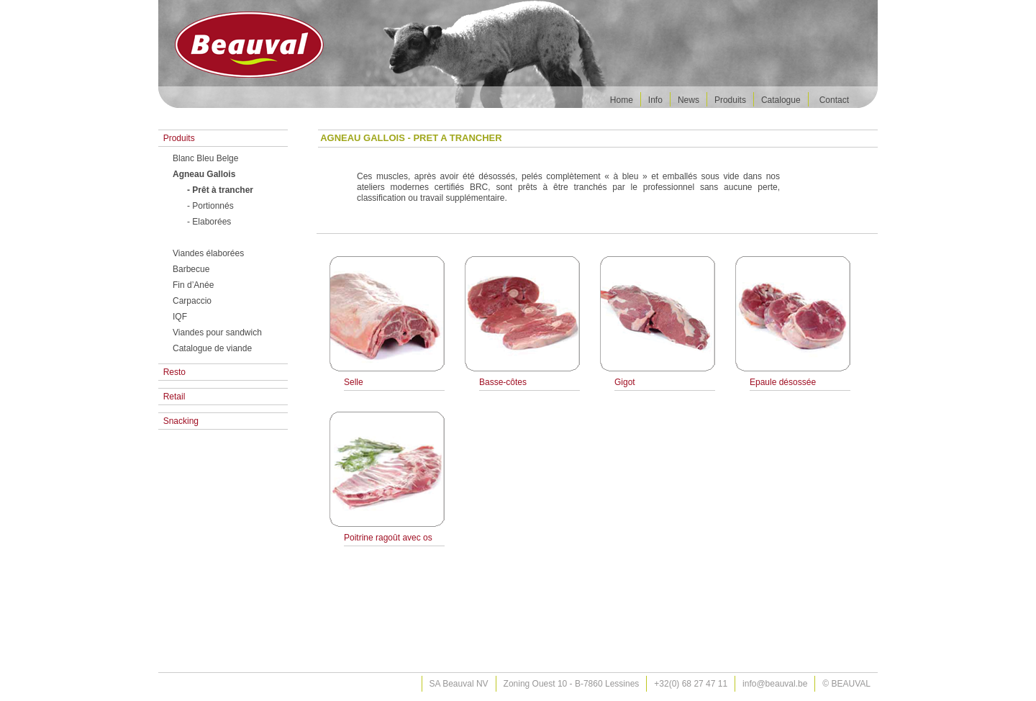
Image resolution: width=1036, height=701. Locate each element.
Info (655, 100)
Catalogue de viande (212, 348)
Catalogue (781, 100)
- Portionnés (210, 206)
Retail (171, 397)
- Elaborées (209, 222)
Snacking (178, 421)
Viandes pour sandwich (217, 332)
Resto (172, 372)
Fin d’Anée (193, 285)
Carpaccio (192, 301)
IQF (180, 317)
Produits (730, 100)
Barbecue (191, 269)
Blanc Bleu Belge (205, 158)
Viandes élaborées (208, 253)
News (688, 100)
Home (621, 100)
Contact (834, 100)
